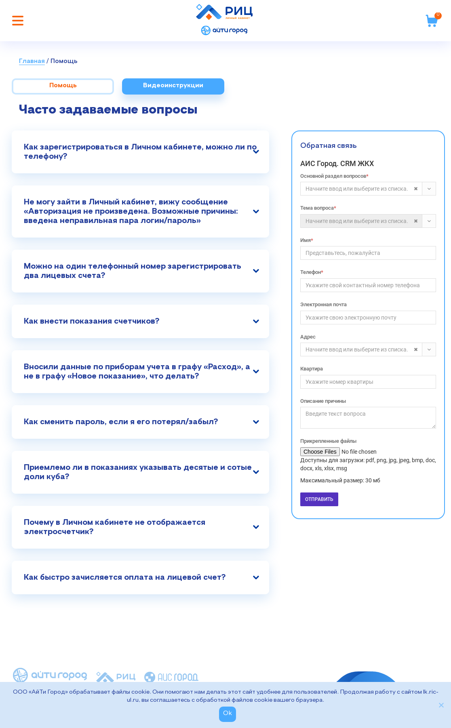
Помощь (64, 61)
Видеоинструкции (173, 85)
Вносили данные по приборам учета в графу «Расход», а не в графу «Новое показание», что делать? (137, 371)
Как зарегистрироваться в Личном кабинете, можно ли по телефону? (140, 151)
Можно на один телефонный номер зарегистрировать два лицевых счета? (132, 271)
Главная (32, 61)
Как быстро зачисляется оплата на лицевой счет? (125, 577)
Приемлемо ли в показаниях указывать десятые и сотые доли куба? (138, 472)
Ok (227, 713)
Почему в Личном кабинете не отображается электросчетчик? (114, 527)
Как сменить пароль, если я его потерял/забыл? (121, 422)
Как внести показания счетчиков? (91, 321)
